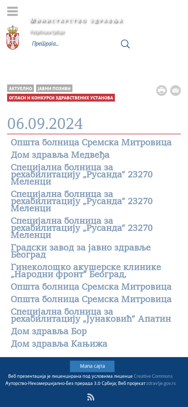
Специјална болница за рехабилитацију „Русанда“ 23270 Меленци (82, 175)
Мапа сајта (92, 366)
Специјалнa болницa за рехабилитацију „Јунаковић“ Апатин (91, 316)
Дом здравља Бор (49, 332)
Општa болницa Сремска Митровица (91, 143)
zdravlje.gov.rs (161, 383)
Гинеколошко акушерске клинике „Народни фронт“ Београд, (86, 271)
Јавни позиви (54, 89)
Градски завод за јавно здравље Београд (81, 252)
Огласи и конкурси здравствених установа (61, 98)
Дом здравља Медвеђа (60, 155)
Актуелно (20, 89)
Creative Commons (153, 376)
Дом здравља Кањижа (59, 344)
